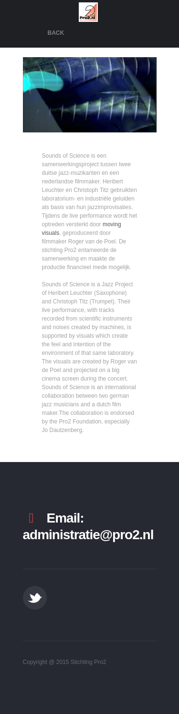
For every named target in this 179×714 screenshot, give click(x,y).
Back (56, 33)
